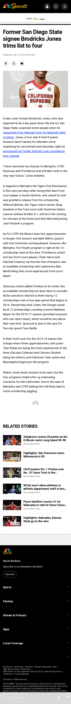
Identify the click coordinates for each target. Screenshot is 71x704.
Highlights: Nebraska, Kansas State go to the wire (42, 519)
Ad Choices (8, 667)
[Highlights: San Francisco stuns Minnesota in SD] (12, 456)
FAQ (54, 667)
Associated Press (31, 444)
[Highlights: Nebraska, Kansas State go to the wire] (12, 521)
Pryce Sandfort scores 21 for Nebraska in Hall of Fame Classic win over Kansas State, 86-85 (44, 503)
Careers (29, 667)
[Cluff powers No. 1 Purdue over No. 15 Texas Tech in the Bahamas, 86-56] (12, 472)
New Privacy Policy (53, 671)
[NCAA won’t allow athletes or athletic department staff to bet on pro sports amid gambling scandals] (12, 489)
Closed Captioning (42, 667)
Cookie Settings (22, 674)
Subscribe (10, 574)
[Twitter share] (14, 63)
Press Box (25, 669)
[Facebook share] (6, 63)
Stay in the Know (11, 561)
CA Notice (7, 674)
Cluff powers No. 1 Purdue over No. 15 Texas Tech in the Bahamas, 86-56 (43, 470)
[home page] (15, 6)
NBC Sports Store (11, 669)
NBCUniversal (21, 679)
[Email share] (22, 63)
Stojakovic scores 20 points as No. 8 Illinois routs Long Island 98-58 (45, 438)
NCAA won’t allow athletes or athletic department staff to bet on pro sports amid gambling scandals (43, 487)
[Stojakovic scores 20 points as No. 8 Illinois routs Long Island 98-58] (12, 440)
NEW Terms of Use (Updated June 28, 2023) (23, 671)
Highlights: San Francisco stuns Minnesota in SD (43, 454)
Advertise (19, 667)
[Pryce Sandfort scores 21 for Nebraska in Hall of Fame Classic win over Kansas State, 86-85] (12, 505)
